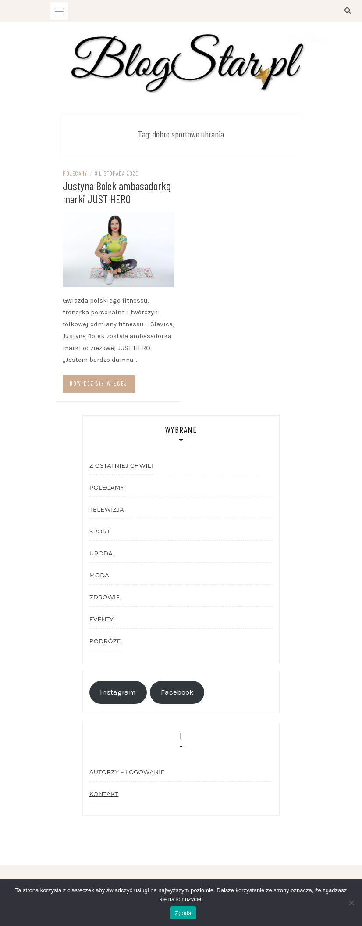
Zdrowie (104, 597)
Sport (99, 531)
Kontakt (103, 793)
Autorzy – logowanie (127, 771)
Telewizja (106, 509)
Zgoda (183, 913)
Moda (99, 575)
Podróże (105, 641)
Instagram (118, 692)
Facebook (177, 692)
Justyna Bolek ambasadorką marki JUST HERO (117, 192)
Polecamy (75, 173)
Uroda (101, 553)
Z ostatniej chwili (121, 465)
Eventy (101, 619)
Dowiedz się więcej (99, 383)
